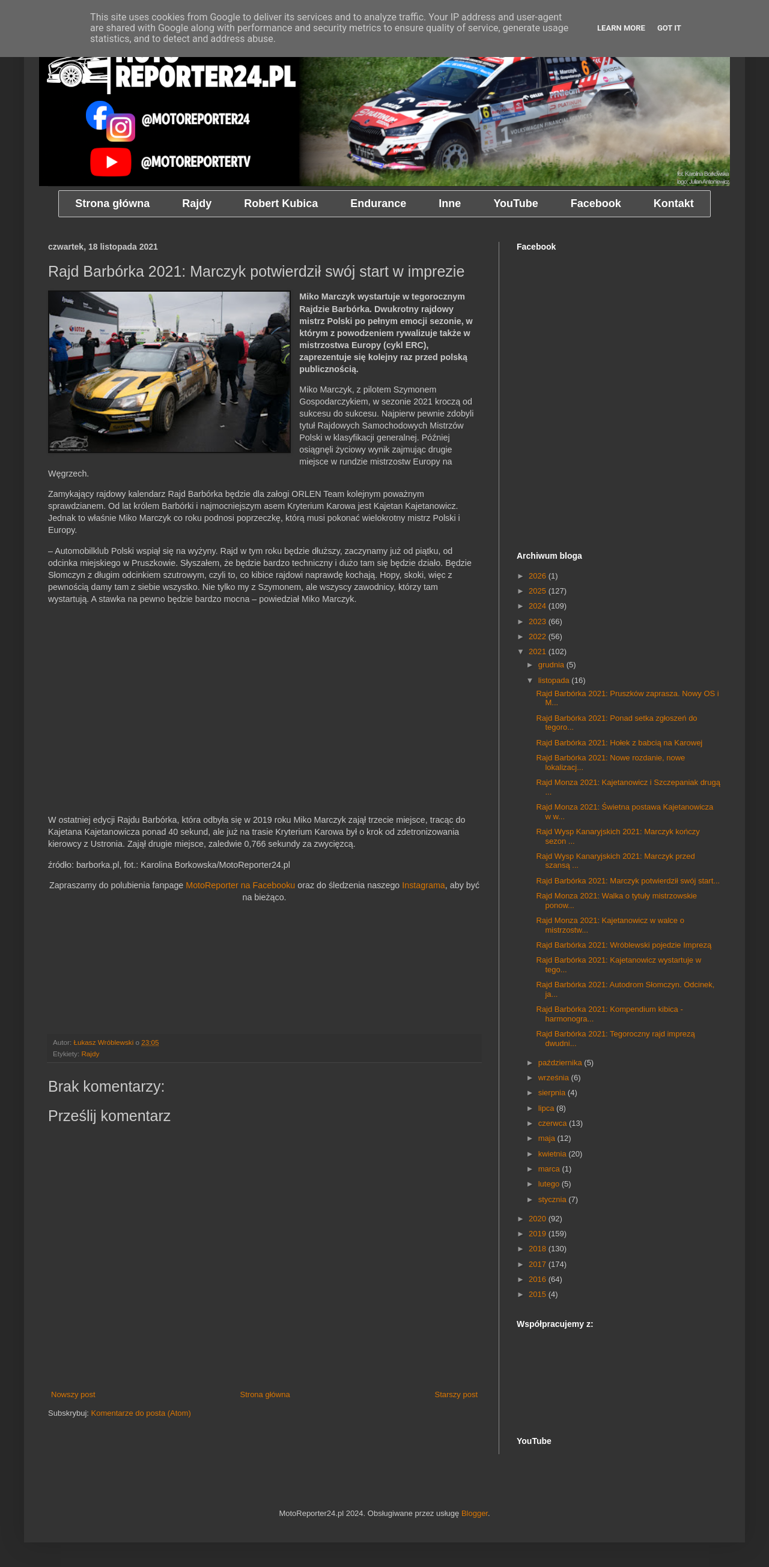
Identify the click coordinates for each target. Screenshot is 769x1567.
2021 (539, 651)
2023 (539, 621)
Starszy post (456, 1394)
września (554, 1077)
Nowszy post (73, 1394)
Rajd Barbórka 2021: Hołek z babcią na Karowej (619, 742)
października (561, 1062)
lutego (550, 1183)
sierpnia (553, 1092)
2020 (539, 1218)
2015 (539, 1294)
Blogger (474, 1513)
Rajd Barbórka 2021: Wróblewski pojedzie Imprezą (623, 944)
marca (550, 1168)
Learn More (621, 27)
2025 (539, 590)
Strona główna (265, 1394)
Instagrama (423, 885)
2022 (539, 636)
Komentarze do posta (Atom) (141, 1413)
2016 (539, 1279)
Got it (669, 27)
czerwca (553, 1123)
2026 (539, 575)
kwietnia (553, 1153)
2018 (539, 1248)
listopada (555, 680)
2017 (539, 1264)
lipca (547, 1108)
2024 (539, 605)
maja (548, 1138)
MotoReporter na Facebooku (240, 885)
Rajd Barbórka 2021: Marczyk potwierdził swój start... (628, 880)
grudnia (552, 664)
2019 (539, 1233)
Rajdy (90, 1053)
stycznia (553, 1199)
